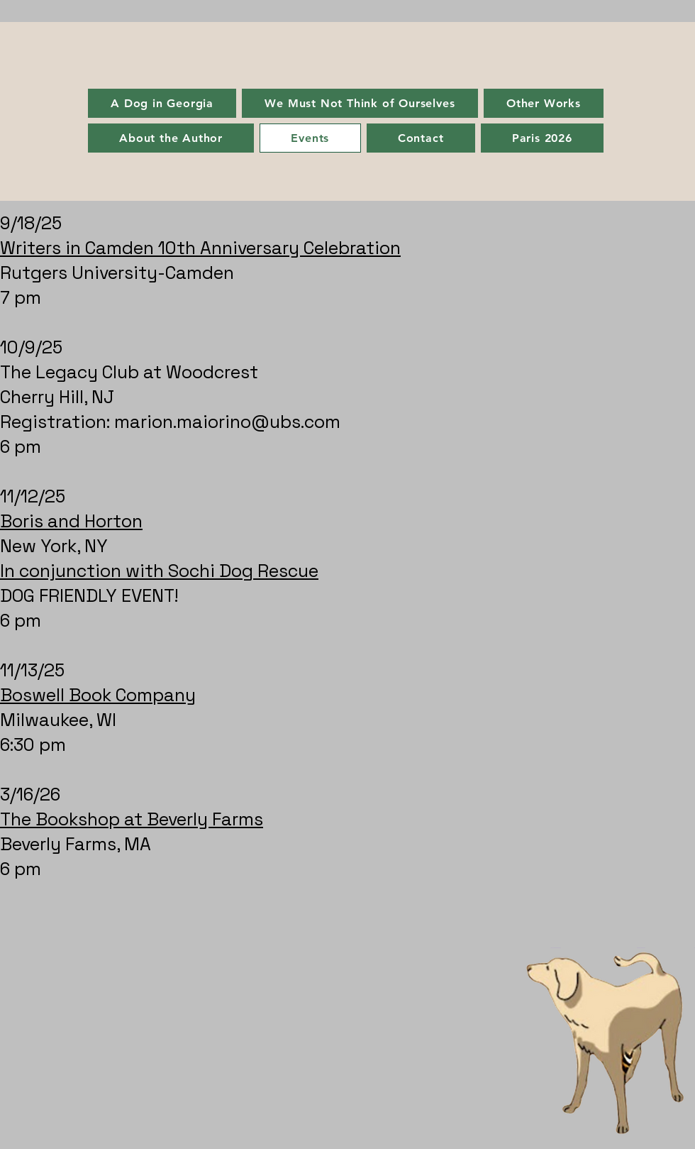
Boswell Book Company (98, 694)
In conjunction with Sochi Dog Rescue (159, 570)
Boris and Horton (71, 521)
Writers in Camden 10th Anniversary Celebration (200, 247)
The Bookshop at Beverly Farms (131, 819)
